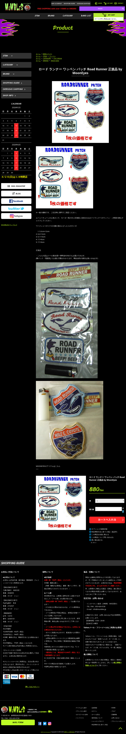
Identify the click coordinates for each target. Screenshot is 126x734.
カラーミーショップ (46, 732)
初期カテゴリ (47, 54)
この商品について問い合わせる (103, 537)
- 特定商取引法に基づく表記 (99, 725)
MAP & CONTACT (56, 3)
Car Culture (57, 58)
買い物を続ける (97, 540)
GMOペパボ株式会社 (69, 732)
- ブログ (113, 711)
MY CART (108, 3)
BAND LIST (86, 16)
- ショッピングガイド (97, 721)
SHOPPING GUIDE (69, 3)
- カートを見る (95, 714)
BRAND (51, 16)
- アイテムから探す (81, 708)
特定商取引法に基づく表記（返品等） (105, 532)
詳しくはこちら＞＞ (32, 687)
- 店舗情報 (114, 714)
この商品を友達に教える (100, 534)
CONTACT (118, 3)
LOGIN (98, 3)
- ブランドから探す (81, 711)
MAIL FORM (18, 722)
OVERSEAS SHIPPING (83, 3)
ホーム (38, 54)
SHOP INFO (8, 95)
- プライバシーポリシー (118, 721)
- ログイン (94, 711)
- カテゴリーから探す (81, 714)
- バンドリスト (79, 718)
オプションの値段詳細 (99, 529)
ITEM (37, 16)
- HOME (113, 708)
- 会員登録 (94, 708)
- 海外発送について (96, 718)
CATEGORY (68, 16)
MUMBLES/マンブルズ (9, 225)
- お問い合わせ (115, 718)
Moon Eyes (55, 61)
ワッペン (52, 56)
